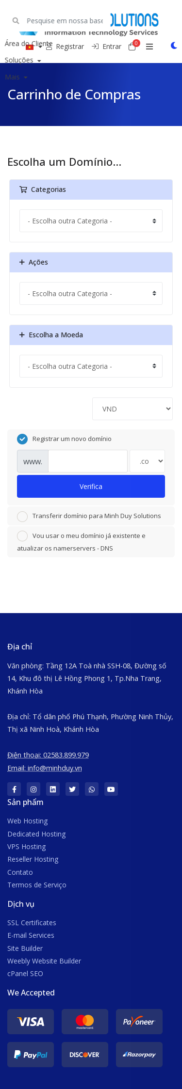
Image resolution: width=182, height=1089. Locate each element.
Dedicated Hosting (36, 833)
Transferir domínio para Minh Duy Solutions (89, 516)
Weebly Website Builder (44, 960)
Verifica (91, 486)
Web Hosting (27, 820)
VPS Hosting (26, 846)
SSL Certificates (31, 922)
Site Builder (25, 948)
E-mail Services (30, 935)
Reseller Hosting (32, 859)
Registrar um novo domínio (64, 439)
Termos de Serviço (36, 884)
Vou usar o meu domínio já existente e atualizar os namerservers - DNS (81, 541)
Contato (20, 872)
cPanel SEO (25, 973)
